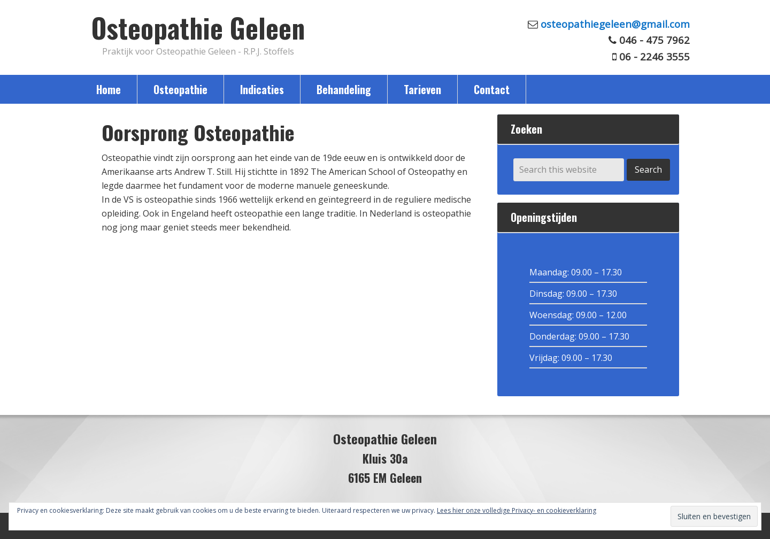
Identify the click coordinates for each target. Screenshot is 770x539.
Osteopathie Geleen (198, 27)
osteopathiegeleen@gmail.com (615, 23)
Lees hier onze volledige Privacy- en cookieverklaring (516, 510)
